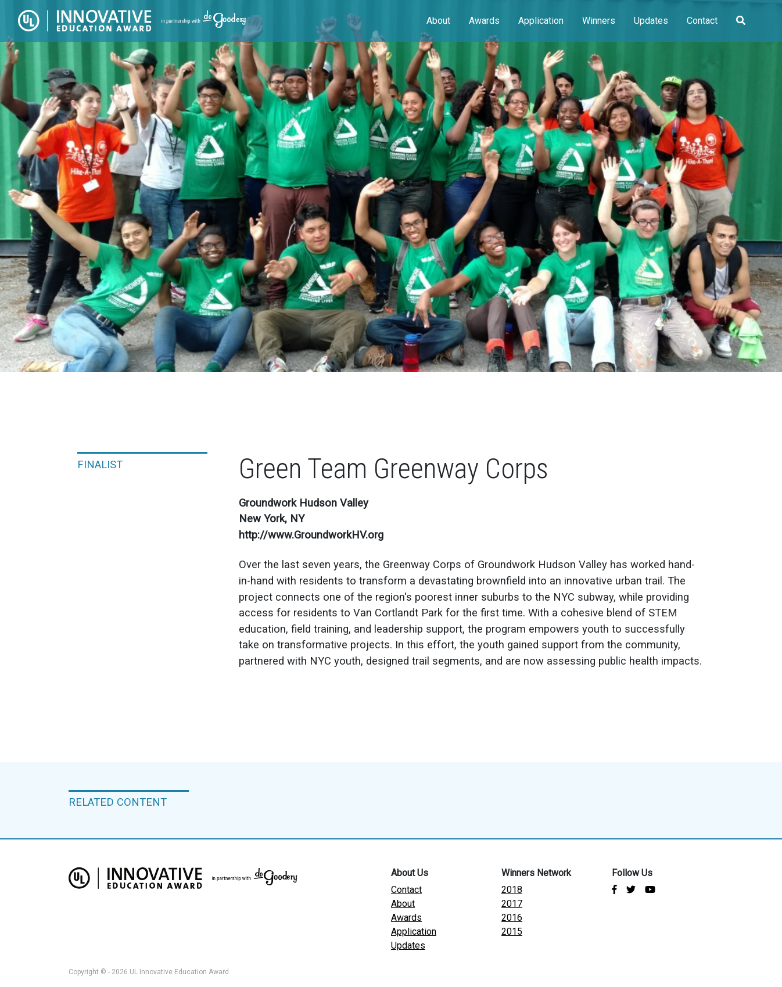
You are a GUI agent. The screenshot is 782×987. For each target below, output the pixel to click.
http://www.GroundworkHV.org (311, 535)
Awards (484, 20)
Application (541, 20)
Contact (702, 20)
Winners (598, 20)
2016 (511, 917)
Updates (651, 20)
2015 (511, 931)
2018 (511, 889)
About (438, 20)
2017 (511, 903)
